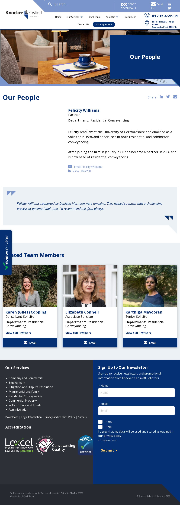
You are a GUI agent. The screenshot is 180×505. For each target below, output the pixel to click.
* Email (136, 408)
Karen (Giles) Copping (26, 312)
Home (58, 16)
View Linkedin (79, 171)
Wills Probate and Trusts (25, 405)
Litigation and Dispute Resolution (31, 387)
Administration (18, 409)
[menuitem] (58, 17)
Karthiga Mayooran (144, 312)
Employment (17, 383)
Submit (107, 450)
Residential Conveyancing (25, 396)
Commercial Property (23, 400)
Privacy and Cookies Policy (60, 417)
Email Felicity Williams (85, 167)
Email (30, 342)
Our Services (73, 16)
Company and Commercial (26, 378)
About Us (110, 16)
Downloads (130, 16)
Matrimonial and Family (24, 392)
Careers (82, 417)
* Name (136, 390)
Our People (94, 16)
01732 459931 (165, 15)
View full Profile (16, 333)
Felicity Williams (83, 110)
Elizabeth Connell (82, 312)
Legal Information (31, 417)
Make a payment (104, 24)
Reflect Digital (27, 496)
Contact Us (83, 24)
